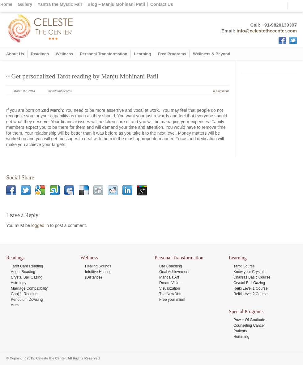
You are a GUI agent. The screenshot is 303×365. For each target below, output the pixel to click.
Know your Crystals (249, 272)
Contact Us (161, 4)
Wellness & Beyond (211, 54)
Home (6, 4)
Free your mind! (172, 299)
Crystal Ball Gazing (26, 277)
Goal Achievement (174, 272)
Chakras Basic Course (251, 277)
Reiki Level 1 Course (250, 288)
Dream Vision (170, 283)
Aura (15, 305)
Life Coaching (170, 266)
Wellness (64, 54)
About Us (15, 54)
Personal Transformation (103, 54)
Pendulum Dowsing (27, 299)
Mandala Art (169, 277)
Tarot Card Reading (27, 266)
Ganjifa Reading (24, 294)
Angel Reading (23, 272)
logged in (40, 225)
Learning (142, 54)
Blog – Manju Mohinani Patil (116, 4)
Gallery (25, 4)
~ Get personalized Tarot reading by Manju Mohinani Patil (82, 76)
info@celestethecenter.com (267, 30)
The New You (170, 294)
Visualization (169, 288)
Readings (40, 54)
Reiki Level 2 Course (250, 294)
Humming (241, 336)
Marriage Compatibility (29, 288)
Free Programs (172, 54)
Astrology (18, 283)
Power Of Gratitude (249, 320)
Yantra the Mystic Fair (59, 4)
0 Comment (221, 91)
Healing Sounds (98, 266)
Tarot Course (244, 266)
